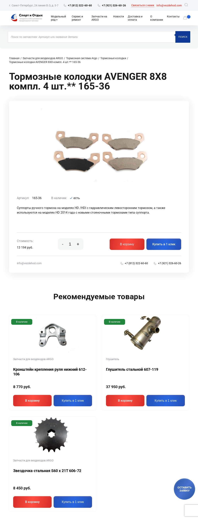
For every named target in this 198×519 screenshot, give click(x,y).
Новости (118, 16)
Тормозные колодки (113, 58)
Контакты (173, 16)
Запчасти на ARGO (99, 18)
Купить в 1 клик (163, 244)
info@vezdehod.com (169, 5)
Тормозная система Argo (81, 58)
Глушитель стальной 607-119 (132, 369)
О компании (156, 18)
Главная (14, 58)
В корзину (127, 244)
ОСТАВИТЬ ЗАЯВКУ (185, 489)
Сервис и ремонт (77, 18)
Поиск (182, 36)
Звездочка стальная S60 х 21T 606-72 (47, 470)
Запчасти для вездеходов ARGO (43, 58)
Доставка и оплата (135, 18)
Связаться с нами (142, 5)
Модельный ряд (58, 18)
